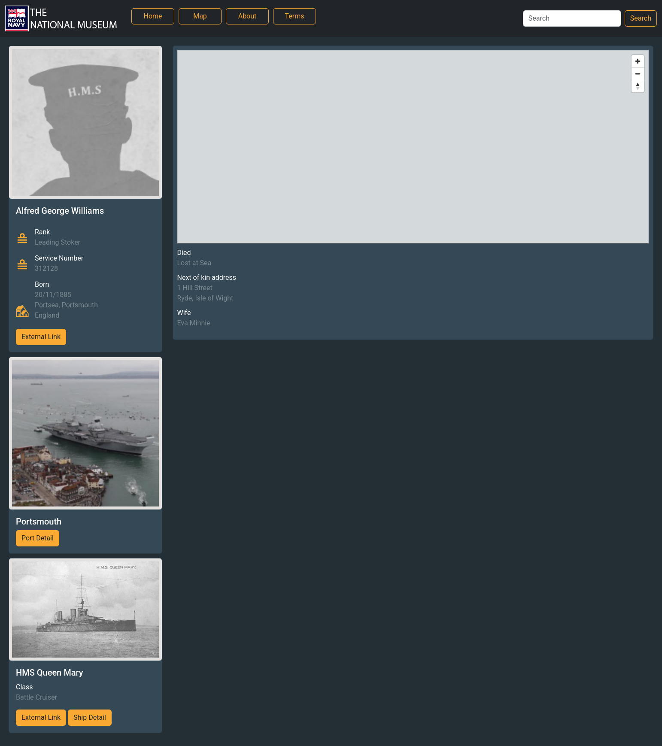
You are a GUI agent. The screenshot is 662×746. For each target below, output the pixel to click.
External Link (41, 337)
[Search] (572, 18)
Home (152, 16)
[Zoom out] (638, 73)
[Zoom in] (638, 61)
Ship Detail (89, 717)
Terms (294, 16)
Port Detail (37, 538)
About (247, 16)
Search (640, 18)
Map (200, 16)
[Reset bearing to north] (638, 86)
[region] (413, 147)
